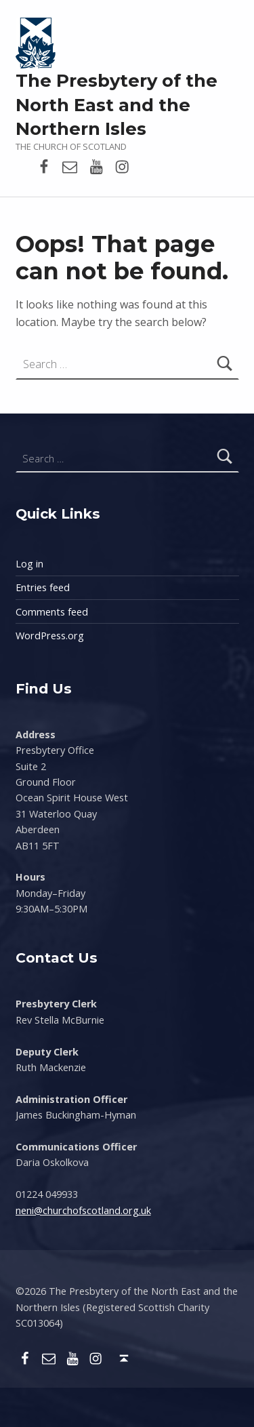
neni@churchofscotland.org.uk (83, 1210)
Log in (29, 563)
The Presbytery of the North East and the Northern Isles (116, 105)
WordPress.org (50, 635)
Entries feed (43, 587)
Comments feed (52, 611)
